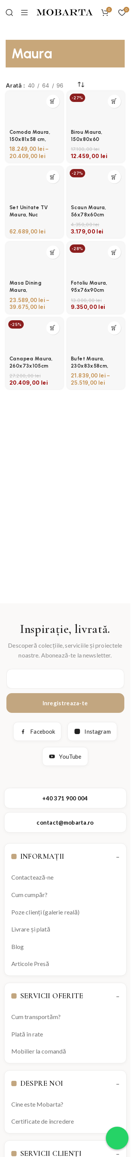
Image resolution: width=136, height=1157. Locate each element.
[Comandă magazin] (81, 85)
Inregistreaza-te (65, 703)
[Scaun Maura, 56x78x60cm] (96, 183)
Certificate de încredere (42, 1121)
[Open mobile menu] (24, 12)
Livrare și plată (30, 929)
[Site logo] (64, 12)
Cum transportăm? (36, 1016)
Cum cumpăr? (29, 894)
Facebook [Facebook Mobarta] (37, 731)
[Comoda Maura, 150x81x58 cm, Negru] (34, 108)
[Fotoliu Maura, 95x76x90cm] (96, 259)
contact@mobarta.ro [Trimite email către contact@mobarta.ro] (65, 822)
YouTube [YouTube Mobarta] (65, 756)
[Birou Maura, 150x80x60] (96, 108)
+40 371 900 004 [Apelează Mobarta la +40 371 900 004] (65, 798)
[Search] (9, 12)
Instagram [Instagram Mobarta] (92, 731)
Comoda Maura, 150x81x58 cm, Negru (29, 139)
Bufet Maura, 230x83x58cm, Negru (89, 365)
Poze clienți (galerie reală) (45, 912)
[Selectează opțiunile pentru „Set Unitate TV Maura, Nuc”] (53, 176)
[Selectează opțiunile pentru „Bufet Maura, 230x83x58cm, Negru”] (114, 328)
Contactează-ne (32, 877)
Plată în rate (27, 1034)
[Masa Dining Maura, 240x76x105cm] (34, 259)
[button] (114, 101)
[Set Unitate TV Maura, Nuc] (34, 183)
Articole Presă (30, 963)
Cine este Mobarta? (37, 1104)
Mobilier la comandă (38, 1051)
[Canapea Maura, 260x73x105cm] (34, 335)
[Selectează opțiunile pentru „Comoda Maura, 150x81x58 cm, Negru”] (53, 101)
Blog (17, 946)
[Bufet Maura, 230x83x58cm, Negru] (96, 335)
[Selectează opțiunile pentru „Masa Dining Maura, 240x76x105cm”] (53, 252)
